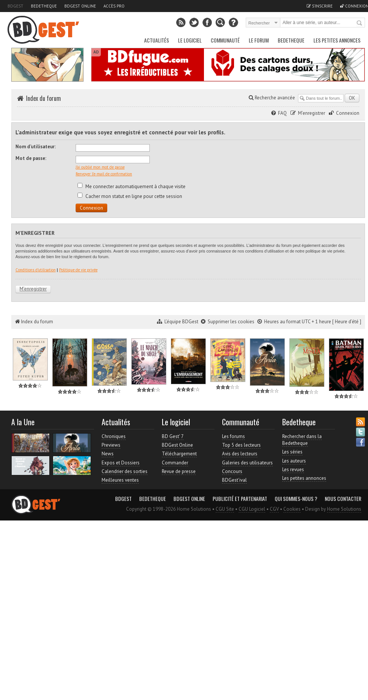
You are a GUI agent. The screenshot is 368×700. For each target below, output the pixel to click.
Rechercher (360, 23)
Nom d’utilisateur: (35, 146)
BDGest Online (80, 6)
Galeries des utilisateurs (247, 463)
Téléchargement (179, 453)
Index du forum (43, 98)
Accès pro (114, 6)
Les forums (233, 436)
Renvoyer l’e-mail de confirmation (104, 174)
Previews (111, 445)
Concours (232, 471)
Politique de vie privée (78, 269)
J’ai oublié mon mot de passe (100, 167)
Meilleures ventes (120, 480)
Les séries (292, 452)
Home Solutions (344, 509)
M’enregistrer (311, 113)
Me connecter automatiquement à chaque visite (132, 186)
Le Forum (259, 40)
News (108, 453)
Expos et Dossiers (121, 463)
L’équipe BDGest (181, 321)
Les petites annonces (336, 40)
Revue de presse (179, 471)
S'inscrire (320, 6)
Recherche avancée (272, 97)
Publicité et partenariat (240, 498)
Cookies (292, 509)
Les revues (293, 469)
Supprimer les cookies (231, 321)
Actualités (156, 40)
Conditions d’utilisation (35, 269)
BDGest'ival (234, 480)
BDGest (15, 6)
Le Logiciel (190, 40)
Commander (175, 463)
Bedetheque (44, 6)
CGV (274, 509)
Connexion (347, 113)
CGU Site (225, 509)
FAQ (282, 113)
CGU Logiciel (252, 509)
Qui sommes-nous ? (296, 498)
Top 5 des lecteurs (241, 445)
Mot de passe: (30, 158)
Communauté (225, 40)
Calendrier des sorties (125, 471)
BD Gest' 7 (173, 436)
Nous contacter (343, 498)
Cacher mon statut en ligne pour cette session (130, 196)
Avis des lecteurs (239, 453)
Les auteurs (294, 461)
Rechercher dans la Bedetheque (302, 439)
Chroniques (114, 436)
